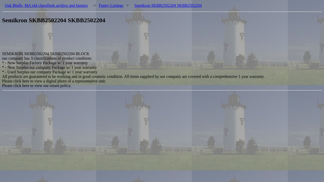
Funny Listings (111, 5)
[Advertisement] (94, 40)
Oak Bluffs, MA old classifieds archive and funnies (46, 5)
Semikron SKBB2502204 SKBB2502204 (168, 5)
